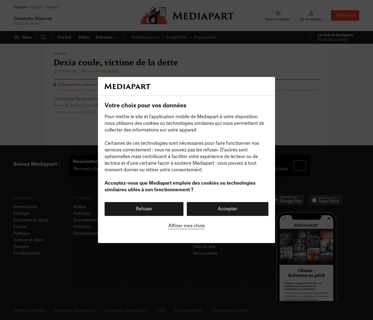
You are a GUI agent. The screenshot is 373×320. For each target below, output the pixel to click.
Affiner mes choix (186, 226)
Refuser (144, 209)
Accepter (227, 209)
